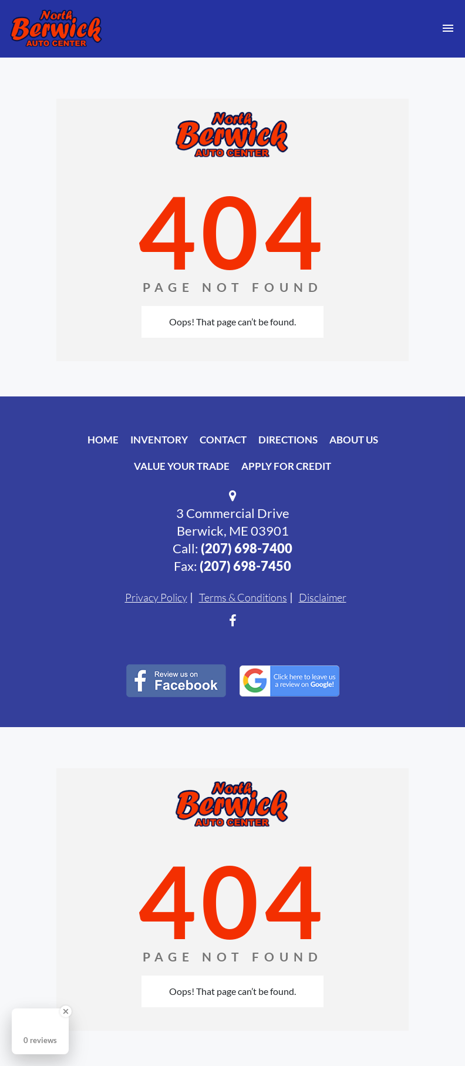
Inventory (159, 439)
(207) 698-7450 (245, 566)
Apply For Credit (286, 466)
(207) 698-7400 (246, 548)
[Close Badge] (66, 1011)
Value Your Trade (182, 466)
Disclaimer (322, 597)
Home (103, 439)
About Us (353, 439)
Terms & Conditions (243, 597)
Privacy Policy (156, 597)
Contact (223, 439)
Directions (288, 439)
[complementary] (430, 1031)
